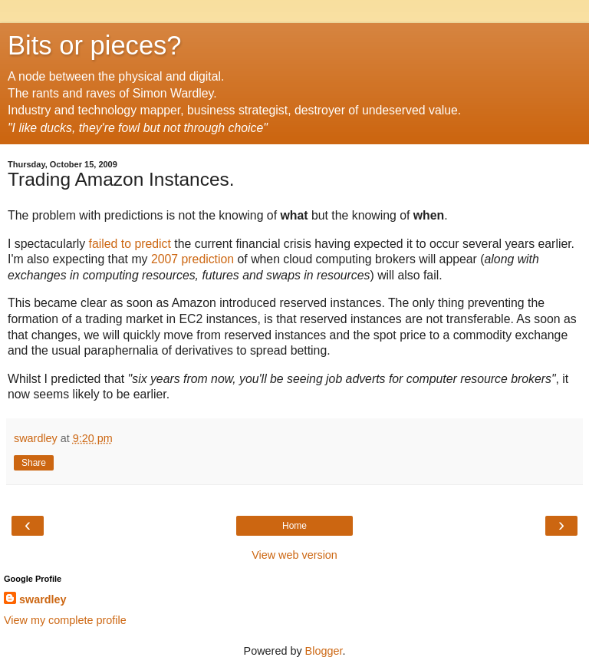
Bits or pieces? (95, 45)
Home (294, 525)
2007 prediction (192, 259)
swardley (43, 599)
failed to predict (130, 243)
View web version (294, 555)
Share (33, 462)
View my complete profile (65, 620)
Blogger (324, 651)
